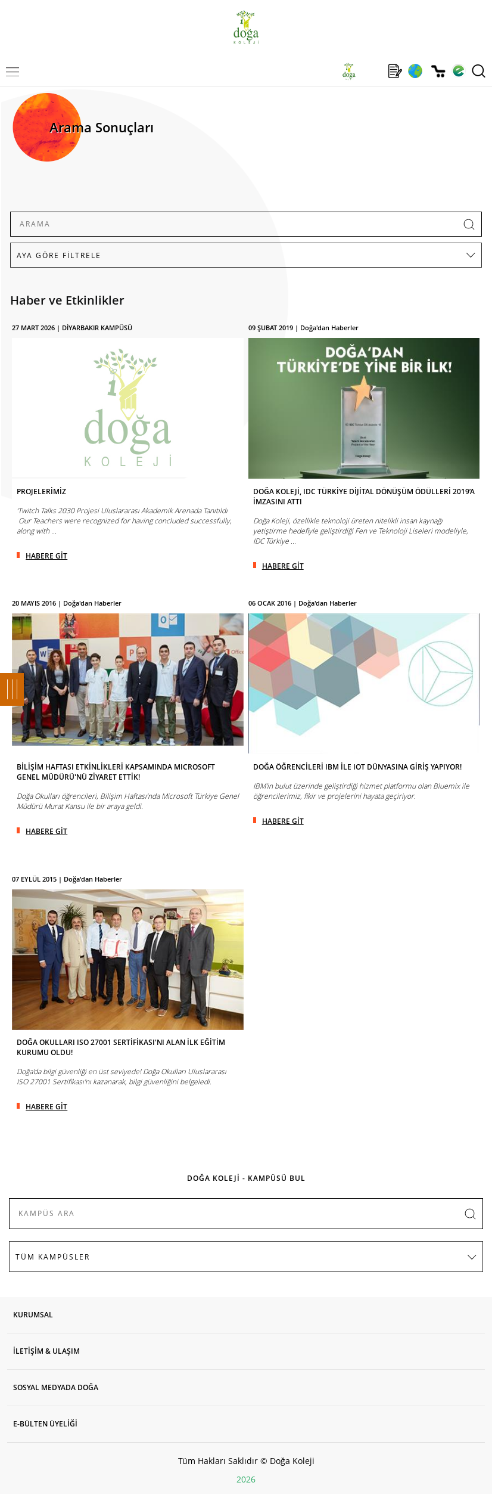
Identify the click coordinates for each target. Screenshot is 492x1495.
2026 (246, 1479)
